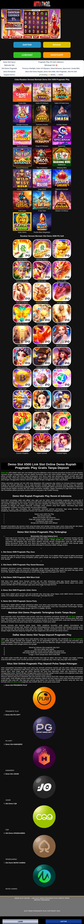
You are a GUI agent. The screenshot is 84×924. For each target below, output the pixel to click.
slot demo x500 (16, 682)
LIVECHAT (27, 55)
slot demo (72, 616)
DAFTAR (64, 921)
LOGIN (20, 921)
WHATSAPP (57, 55)
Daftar (27, 45)
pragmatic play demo (56, 538)
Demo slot (4, 472)
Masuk (57, 45)
